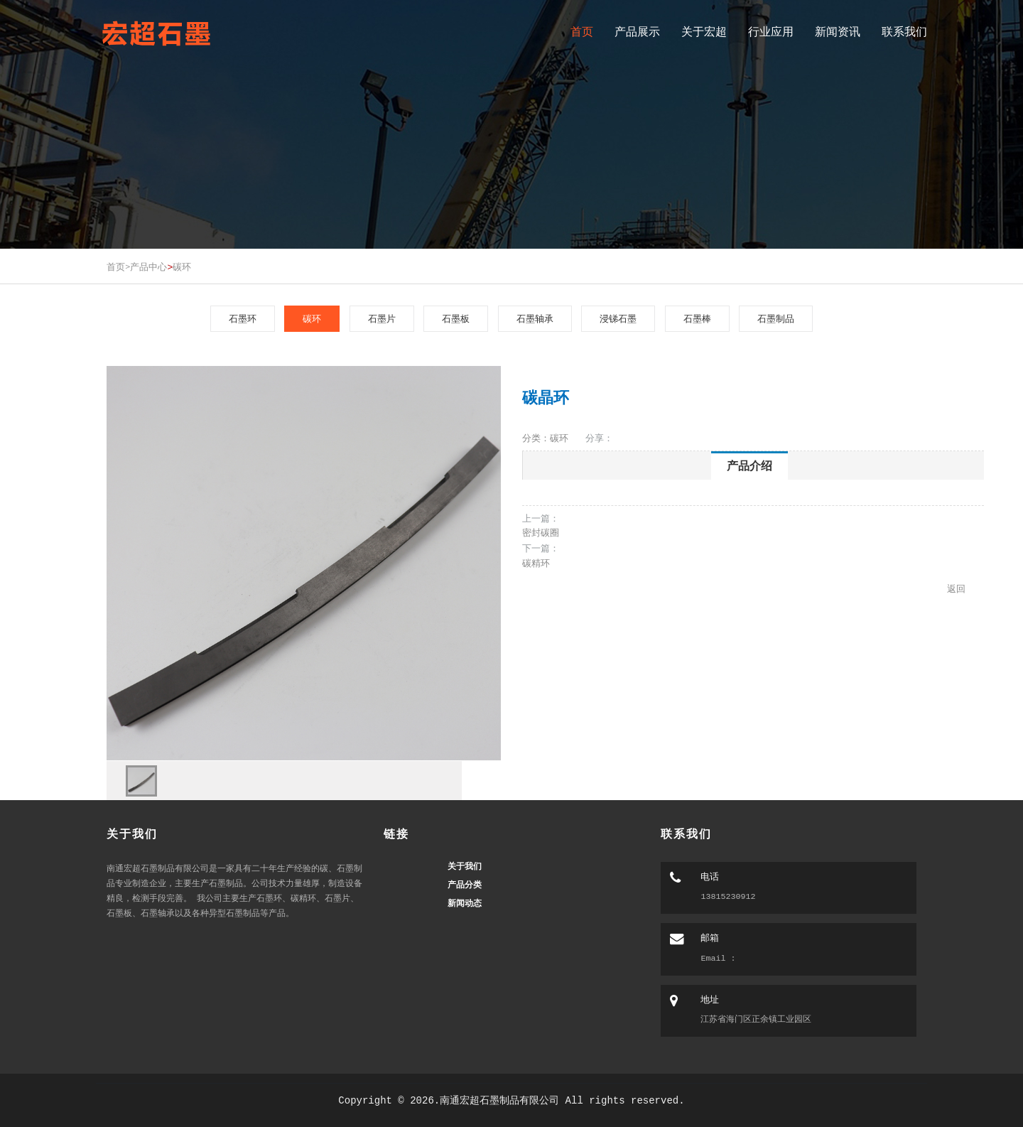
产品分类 (465, 885)
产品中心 (148, 266)
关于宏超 (704, 31)
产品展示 (637, 31)
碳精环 (536, 562)
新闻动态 (465, 903)
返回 (956, 588)
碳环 (182, 266)
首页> (118, 266)
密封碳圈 (540, 532)
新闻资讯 (837, 31)
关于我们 (465, 866)
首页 (581, 31)
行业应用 (771, 31)
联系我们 (904, 31)
